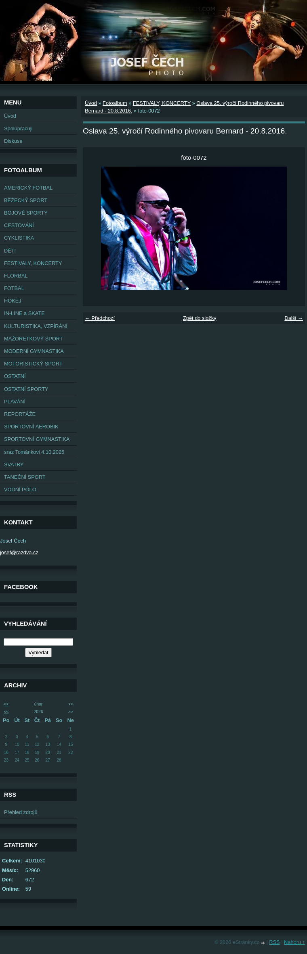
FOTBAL (14, 288)
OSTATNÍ (15, 376)
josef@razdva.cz (19, 552)
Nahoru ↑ (294, 942)
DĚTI (10, 251)
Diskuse (13, 141)
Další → (293, 318)
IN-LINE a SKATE (24, 313)
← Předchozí (100, 318)
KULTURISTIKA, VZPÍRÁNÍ (35, 326)
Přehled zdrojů (21, 812)
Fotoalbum (115, 103)
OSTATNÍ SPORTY (26, 389)
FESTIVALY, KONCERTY (33, 263)
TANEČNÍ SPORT (25, 477)
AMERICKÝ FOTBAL (28, 188)
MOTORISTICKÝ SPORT (33, 364)
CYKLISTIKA (19, 238)
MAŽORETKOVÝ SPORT (33, 339)
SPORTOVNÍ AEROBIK (31, 427)
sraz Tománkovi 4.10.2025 (34, 452)
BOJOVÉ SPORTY (26, 213)
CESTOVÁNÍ (19, 225)
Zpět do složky (200, 318)
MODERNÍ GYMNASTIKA (34, 351)
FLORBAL (15, 276)
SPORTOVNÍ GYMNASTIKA (36, 439)
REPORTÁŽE (20, 414)
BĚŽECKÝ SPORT (25, 200)
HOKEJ (12, 301)
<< (6, 704)
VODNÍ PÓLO (20, 489)
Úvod (10, 116)
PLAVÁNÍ (14, 402)
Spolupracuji (18, 128)
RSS (274, 942)
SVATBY (14, 464)
